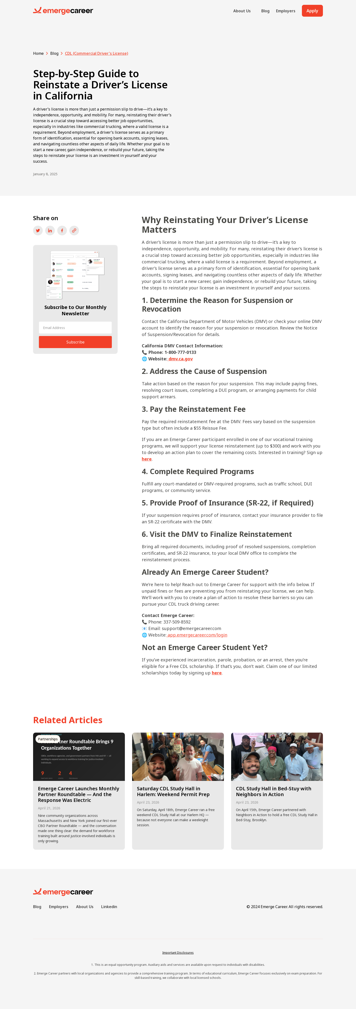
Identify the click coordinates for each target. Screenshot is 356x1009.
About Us (242, 11)
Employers (285, 11)
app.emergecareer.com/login (197, 635)
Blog (265, 11)
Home (38, 53)
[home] (63, 11)
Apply (312, 11)
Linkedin (109, 906)
